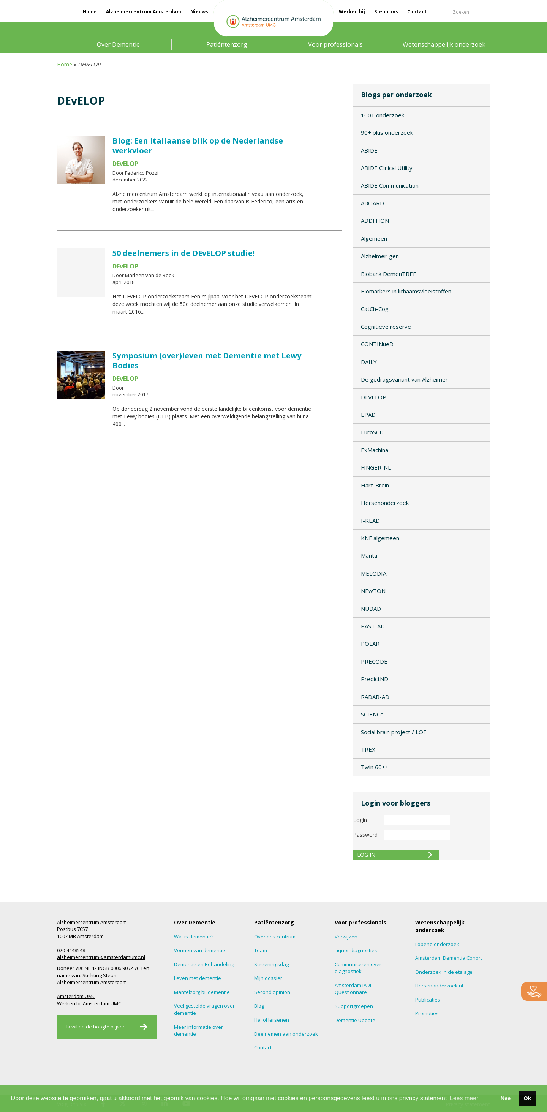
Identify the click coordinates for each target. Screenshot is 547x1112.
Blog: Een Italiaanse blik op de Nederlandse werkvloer (197, 146)
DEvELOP (373, 397)
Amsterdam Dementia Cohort (448, 957)
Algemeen (374, 238)
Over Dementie (118, 44)
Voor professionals (335, 44)
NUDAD (371, 608)
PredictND (374, 679)
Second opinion (272, 992)
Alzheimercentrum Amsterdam (143, 11)
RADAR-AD (375, 696)
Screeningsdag (271, 964)
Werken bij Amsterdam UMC (89, 1003)
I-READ (370, 520)
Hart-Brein (375, 485)
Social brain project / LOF (393, 732)
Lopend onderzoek (437, 944)
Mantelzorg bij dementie (202, 992)
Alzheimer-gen (380, 256)
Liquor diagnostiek (356, 950)
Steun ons (386, 11)
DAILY (369, 362)
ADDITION (375, 220)
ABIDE (369, 150)
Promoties (427, 1013)
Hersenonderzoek (385, 502)
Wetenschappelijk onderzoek (444, 44)
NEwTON (373, 591)
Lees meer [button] (464, 1098)
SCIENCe (372, 714)
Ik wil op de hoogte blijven (96, 1026)
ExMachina (374, 450)
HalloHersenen (271, 1019)
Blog (259, 1005)
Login (360, 819)
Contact (417, 11)
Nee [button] (506, 1098)
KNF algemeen (380, 538)
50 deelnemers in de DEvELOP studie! (183, 253)
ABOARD (372, 203)
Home (90, 11)
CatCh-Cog (375, 308)
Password (365, 834)
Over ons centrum (275, 936)
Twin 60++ (375, 767)
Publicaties (427, 999)
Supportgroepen (354, 1006)
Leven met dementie (197, 978)
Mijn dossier (268, 978)
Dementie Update (355, 1020)
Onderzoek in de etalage (444, 971)
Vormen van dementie (199, 950)
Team (260, 950)
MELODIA (373, 573)
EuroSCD (372, 432)
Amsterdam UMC (76, 996)
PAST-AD (373, 626)
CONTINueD (377, 344)
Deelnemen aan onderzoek (286, 1033)
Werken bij (352, 11)
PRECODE (374, 661)
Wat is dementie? (193, 936)
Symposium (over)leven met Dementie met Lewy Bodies (206, 360)
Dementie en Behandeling (204, 964)
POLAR (370, 643)
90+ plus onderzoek (387, 132)
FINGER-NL (376, 467)
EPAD (368, 414)
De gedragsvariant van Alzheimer (404, 379)
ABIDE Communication (390, 185)
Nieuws (199, 11)
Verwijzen (346, 936)
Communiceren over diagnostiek (358, 968)
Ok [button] (527, 1098)
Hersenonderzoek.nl (439, 985)
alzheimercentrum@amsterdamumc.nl (101, 957)
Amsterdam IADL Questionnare (353, 989)
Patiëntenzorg (226, 44)
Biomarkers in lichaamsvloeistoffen (406, 291)
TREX (368, 749)
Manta (369, 555)
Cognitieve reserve (386, 326)
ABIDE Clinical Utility (387, 168)
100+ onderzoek (382, 115)
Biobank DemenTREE (388, 274)
